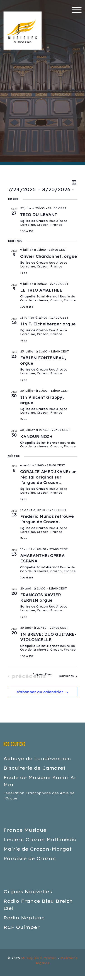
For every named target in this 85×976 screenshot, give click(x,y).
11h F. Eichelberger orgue (47, 324)
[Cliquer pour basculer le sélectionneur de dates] (41, 189)
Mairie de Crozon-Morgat (37, 849)
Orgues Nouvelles (27, 891)
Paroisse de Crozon (29, 858)
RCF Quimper (21, 927)
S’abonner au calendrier (40, 692)
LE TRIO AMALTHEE (41, 290)
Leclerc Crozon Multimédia (40, 839)
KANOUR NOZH (36, 436)
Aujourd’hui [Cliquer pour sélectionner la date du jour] (42, 674)
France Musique (24, 830)
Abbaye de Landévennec (37, 758)
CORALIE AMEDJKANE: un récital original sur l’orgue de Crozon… (48, 477)
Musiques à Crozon (39, 958)
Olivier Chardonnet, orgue (48, 256)
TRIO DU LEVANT (38, 214)
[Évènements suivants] (68, 676)
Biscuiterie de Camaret (34, 768)
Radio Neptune (24, 918)
